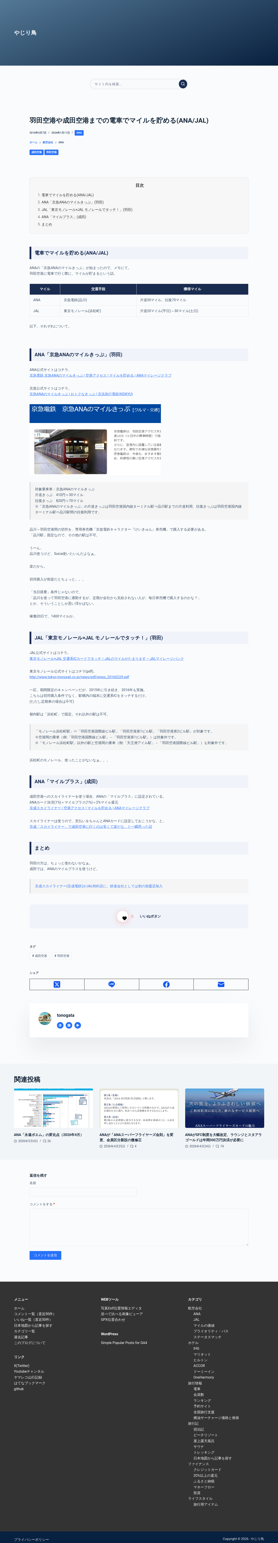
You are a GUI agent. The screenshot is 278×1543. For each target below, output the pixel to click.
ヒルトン (201, 1355)
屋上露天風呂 (204, 1436)
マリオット (202, 1349)
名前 (33, 1178)
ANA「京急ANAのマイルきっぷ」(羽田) (73, 202)
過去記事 (21, 1332)
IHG (196, 1343)
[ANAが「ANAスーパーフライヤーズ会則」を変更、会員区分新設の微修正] (139, 1103)
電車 (197, 1384)
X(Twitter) (21, 1360)
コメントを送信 (45, 1250)
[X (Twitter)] (57, 979)
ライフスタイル (200, 1493)
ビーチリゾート (206, 1430)
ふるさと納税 (204, 1476)
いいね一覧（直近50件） (33, 1314)
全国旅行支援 (204, 1407)
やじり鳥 (25, 33)
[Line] (111, 979)
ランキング (202, 1395)
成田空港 (36, 152)
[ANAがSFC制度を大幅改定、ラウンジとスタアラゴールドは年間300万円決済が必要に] (224, 1103)
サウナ (199, 1441)
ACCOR (199, 1361)
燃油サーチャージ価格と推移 (216, 1412)
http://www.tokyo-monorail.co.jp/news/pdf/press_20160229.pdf (79, 677)
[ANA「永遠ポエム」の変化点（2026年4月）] (53, 1103)
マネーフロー (204, 1482)
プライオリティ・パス (211, 1326)
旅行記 (193, 1418)
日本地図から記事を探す (33, 1320)
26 (49, 1136)
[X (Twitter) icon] (69, 1020)
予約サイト (202, 1401)
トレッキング (204, 1447)
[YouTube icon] (77, 1020)
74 (222, 1141)
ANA (79, 132)
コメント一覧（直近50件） (35, 1309)
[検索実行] (183, 84)
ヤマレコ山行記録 (28, 1372)
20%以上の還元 (206, 1470)
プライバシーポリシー (31, 1535)
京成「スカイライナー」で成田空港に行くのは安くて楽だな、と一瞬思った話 (91, 827)
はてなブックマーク (30, 1378)
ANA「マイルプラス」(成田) (64, 217)
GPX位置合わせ (113, 1314)
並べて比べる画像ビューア (122, 1309)
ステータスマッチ (208, 1332)
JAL (197, 1314)
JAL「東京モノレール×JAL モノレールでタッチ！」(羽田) (87, 210)
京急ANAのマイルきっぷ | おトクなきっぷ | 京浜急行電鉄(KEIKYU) (81, 394)
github (19, 1384)
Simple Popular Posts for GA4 (124, 1337)
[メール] (221, 979)
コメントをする (42, 1199)
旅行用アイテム (206, 1499)
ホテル (193, 1337)
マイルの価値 (204, 1320)
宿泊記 (199, 1424)
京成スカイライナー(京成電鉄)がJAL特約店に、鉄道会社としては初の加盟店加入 (99, 886)
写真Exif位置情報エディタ (121, 1303)
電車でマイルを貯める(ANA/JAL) (68, 195)
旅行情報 (195, 1378)
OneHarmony (204, 1372)
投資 (197, 1487)
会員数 (199, 1389)
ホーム (19, 1303)
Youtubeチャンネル (29, 1366)
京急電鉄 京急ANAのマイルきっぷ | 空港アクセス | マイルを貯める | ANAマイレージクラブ (100, 375)
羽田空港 (51, 152)
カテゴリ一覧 (24, 1326)
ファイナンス (198, 1459)
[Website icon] (60, 1020)
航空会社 (195, 1303)
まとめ (47, 224)
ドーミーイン (204, 1366)
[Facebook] (166, 979)
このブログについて (30, 1337)
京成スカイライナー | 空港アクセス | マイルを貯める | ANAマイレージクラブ (90, 808)
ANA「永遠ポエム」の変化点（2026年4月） (49, 1130)
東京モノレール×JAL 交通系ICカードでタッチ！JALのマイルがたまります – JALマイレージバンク (107, 659)
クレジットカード (208, 1465)
